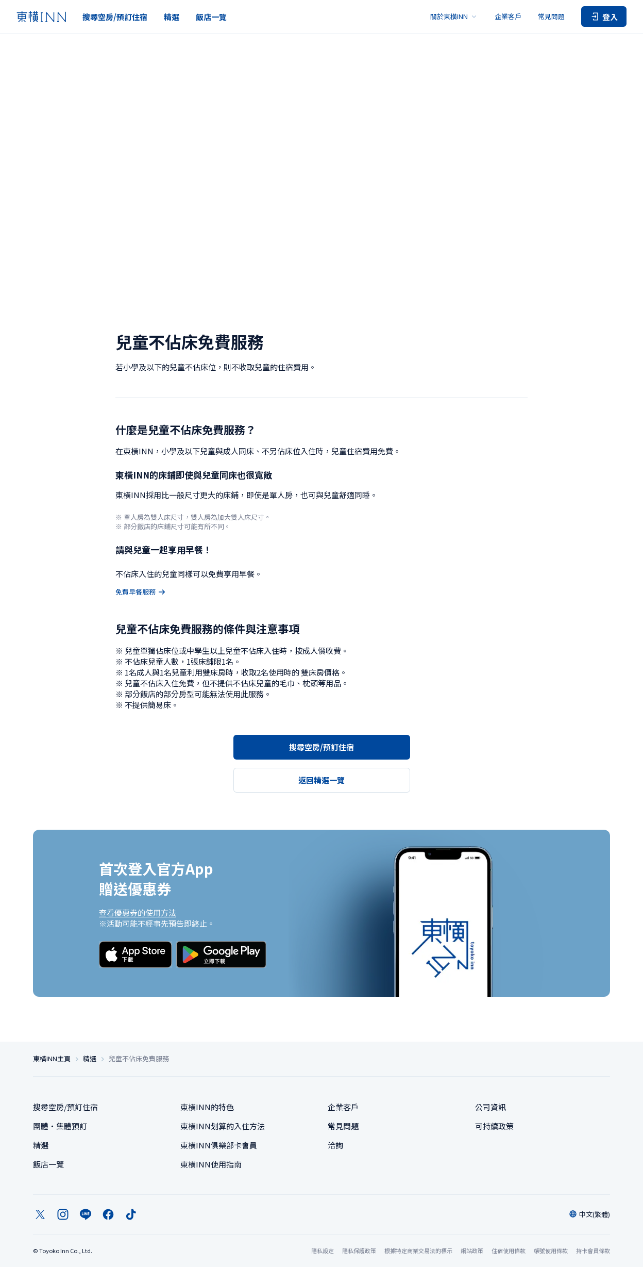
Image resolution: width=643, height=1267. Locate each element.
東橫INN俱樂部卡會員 (218, 1145)
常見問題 (551, 16)
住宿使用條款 (509, 1250)
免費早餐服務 (140, 592)
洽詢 (335, 1145)
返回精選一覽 (321, 780)
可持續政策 (494, 1126)
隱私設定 (322, 1251)
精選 (171, 16)
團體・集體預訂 (60, 1126)
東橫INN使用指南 (211, 1164)
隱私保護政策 (359, 1250)
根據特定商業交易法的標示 (418, 1250)
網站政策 (472, 1250)
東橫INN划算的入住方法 (222, 1126)
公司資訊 (490, 1106)
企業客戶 (508, 16)
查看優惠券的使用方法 (137, 912)
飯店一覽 (211, 16)
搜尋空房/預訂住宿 (114, 16)
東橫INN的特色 (207, 1106)
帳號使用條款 (551, 1250)
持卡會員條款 (593, 1250)
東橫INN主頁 (52, 1058)
